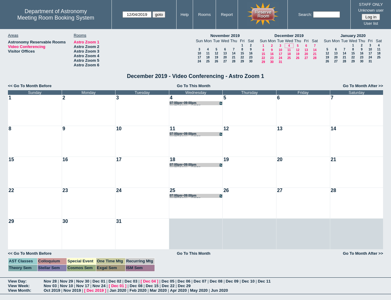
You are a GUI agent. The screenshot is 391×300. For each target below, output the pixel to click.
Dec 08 (216, 281)
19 (216, 57)
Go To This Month (193, 85)
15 (242, 53)
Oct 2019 (52, 290)
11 (208, 53)
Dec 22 (168, 285)
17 (199, 57)
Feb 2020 (138, 290)
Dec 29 (184, 285)
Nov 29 (66, 281)
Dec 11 (264, 281)
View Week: (19, 285)
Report (227, 14)
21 (233, 57)
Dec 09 (232, 281)
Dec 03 (131, 281)
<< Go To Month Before (30, 85)
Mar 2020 (158, 290)
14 (233, 53)
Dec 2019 (95, 290)
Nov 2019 (72, 290)
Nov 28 (50, 281)
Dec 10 (248, 281)
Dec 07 (200, 281)
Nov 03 (50, 285)
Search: (305, 14)
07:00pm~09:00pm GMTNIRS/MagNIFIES (196, 103)
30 (250, 61)
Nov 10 (66, 285)
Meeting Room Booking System (55, 18)
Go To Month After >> (363, 85)
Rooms (204, 14)
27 (225, 61)
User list (371, 23)
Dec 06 (183, 281)
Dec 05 (168, 281)
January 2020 (353, 35)
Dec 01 (99, 281)
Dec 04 (149, 281)
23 (250, 57)
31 (280, 62)
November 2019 (225, 35)
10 (199, 53)
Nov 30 (83, 281)
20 (225, 57)
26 (216, 61)
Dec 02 (114, 281)
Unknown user (371, 10)
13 (225, 53)
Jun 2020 (219, 290)
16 (250, 53)
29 (242, 61)
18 (208, 57)
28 (233, 61)
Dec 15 (152, 285)
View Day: (17, 281)
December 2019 (289, 35)
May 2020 (199, 290)
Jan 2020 (117, 290)
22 (242, 57)
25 (208, 61)
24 (199, 61)
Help (185, 14)
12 (216, 53)
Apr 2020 (178, 290)
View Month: (19, 290)
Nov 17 (83, 285)
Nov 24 (99, 285)
